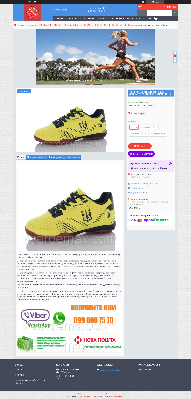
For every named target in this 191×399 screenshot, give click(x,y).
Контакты (103, 18)
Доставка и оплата (122, 18)
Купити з (143, 153)
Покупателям (144, 18)
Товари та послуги (27, 25)
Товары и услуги (75, 18)
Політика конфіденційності (112, 396)
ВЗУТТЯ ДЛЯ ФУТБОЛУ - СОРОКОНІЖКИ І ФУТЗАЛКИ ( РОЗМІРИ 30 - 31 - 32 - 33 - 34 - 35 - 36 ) (85, 25)
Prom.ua (109, 394)
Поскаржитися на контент (89, 396)
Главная (58, 18)
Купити (141, 146)
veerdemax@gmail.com (110, 370)
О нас (91, 18)
